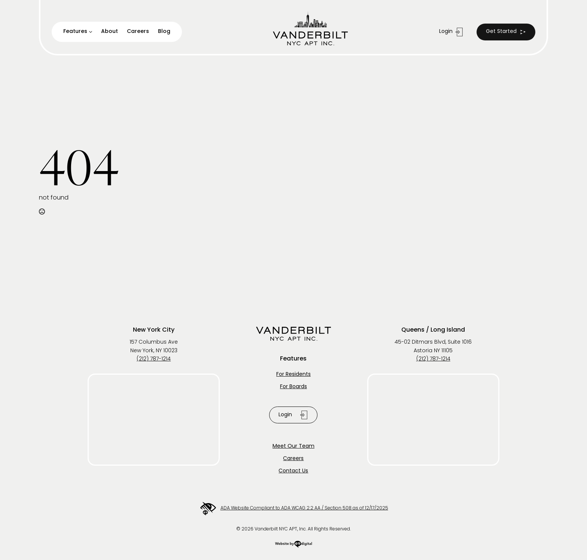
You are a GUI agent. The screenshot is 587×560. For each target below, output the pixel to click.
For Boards (293, 387)
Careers (138, 31)
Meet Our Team (293, 446)
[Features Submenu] (92, 32)
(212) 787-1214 (154, 359)
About (109, 31)
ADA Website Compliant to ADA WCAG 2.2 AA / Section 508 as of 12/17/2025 (293, 508)
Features (75, 31)
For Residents (293, 374)
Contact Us (293, 471)
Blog (164, 31)
